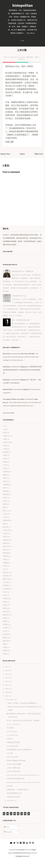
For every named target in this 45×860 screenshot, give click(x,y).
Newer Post (5, 154)
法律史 (5, 559)
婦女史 (5, 481)
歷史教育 (6, 553)
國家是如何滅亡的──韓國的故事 (22, 271)
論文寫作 (6, 611)
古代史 (5, 465)
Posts (6, 827)
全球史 (5, 455)
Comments (8, 832)
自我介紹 (10, 739)
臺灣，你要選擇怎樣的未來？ (21, 320)
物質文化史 (6, 579)
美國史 (5, 605)
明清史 (5, 537)
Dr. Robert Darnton (12, 735)
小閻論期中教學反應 (13, 797)
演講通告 (6, 576)
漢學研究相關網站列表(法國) (16, 761)
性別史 (5, 501)
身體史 (5, 618)
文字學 (5, 517)
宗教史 (5, 488)
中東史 (5, 446)
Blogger (34, 849)
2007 (7, 696)
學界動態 (6, 485)
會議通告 (6, 540)
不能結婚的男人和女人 (19, 296)
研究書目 (6, 585)
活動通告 (6, 563)
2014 (7, 670)
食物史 (5, 654)
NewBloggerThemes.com (22, 856)
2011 (7, 681)
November (10, 800)
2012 (7, 678)
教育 (4, 507)
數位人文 (6, 511)
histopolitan (22, 5)
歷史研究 (6, 556)
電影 (4, 644)
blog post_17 (25, 380)
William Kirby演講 (12, 757)
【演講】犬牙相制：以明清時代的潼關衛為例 (21, 703)
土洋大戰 (22, 50)
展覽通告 (6, 491)
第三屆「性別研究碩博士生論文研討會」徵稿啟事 (23, 720)
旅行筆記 (6, 527)
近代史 (5, 631)
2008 (7, 692)
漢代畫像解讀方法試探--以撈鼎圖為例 (19, 750)
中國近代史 (6, 442)
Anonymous (6, 367)
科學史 (5, 592)
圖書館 (5, 475)
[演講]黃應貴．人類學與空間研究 (17, 790)
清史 (4, 569)
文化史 (5, 514)
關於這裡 (6, 641)
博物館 (5, 462)
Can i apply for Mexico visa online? (13, 399)
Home (22, 40)
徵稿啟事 (6, 494)
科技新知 (6, 598)
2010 (7, 685)
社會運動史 (6, 589)
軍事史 (5, 621)
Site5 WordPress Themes (20, 853)
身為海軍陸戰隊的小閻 (14, 793)
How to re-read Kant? (13, 724)
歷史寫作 (6, 550)
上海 (4, 429)
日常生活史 (6, 530)
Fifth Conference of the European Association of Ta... (23, 775)
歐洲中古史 (6, 546)
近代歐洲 (6, 634)
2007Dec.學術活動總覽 (14, 764)
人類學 (5, 449)
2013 (7, 674)
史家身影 (6, 472)
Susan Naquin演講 (12, 746)
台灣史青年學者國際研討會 (16, 779)
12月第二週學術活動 (13, 768)
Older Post (38, 154)
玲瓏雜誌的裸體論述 (13, 742)
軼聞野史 (31, 57)
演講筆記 (6, 572)
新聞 (4, 524)
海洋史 (5, 566)
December (10, 699)
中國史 (5, 439)
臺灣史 (5, 608)
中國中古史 (6, 436)
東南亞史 (6, 543)
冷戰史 (5, 459)
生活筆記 (6, 582)
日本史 (5, 533)
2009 (7, 689)
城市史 (5, 478)
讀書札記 (6, 615)
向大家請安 (10, 728)
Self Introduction (12, 731)
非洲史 (5, 647)
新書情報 (6, 520)
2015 (7, 667)
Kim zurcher (6, 354)
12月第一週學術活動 (13, 771)
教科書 (5, 504)
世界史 (5, 433)
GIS (4, 426)
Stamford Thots (8, 389)
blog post (26, 389)
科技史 (5, 595)
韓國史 (5, 651)
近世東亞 (6, 628)
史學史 (5, 468)
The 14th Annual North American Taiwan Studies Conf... (24, 782)
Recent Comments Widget (8, 412)
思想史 (5, 498)
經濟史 (5, 602)
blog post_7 (24, 367)
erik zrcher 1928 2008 (27, 354)
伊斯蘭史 (6, 452)
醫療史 (5, 638)
